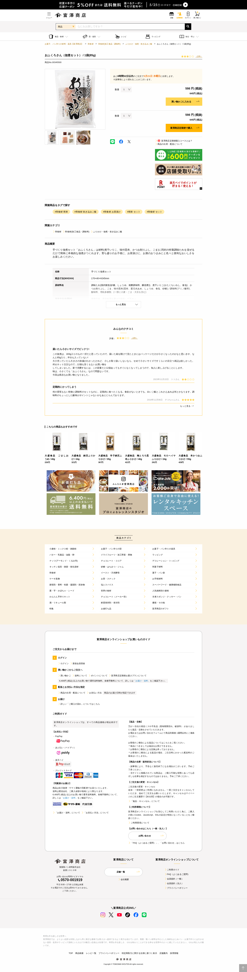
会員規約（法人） (174, 883)
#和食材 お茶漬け (112, 211)
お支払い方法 (94, 693)
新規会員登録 (77, 663)
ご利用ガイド (171, 869)
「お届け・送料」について (66, 812)
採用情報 (174, 953)
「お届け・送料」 (141, 681)
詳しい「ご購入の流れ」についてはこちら (79, 704)
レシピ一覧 (91, 953)
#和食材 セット (154, 211)
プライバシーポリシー (176, 888)
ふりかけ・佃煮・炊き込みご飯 (138, 44)
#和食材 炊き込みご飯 (85, 211)
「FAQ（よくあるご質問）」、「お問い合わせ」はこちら (156, 843)
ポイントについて (97, 675)
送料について (79, 675)
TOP (71, 953)
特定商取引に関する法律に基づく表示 (139, 953)
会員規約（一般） (174, 879)
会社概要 (123, 879)
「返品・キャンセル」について (144, 801)
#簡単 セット (133, 211)
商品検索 (79, 953)
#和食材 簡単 (61, 211)
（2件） (198, 56)
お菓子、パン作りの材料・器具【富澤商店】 (64, 44)
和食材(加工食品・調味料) (109, 44)
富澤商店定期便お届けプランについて (127, 675)
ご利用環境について (138, 823)
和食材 (90, 44)
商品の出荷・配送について (168, 144)
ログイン (63, 663)
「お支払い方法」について (95, 812)
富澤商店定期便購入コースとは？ (173, 141)
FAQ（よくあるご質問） (177, 874)
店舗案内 (163, 953)
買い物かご (64, 675)
